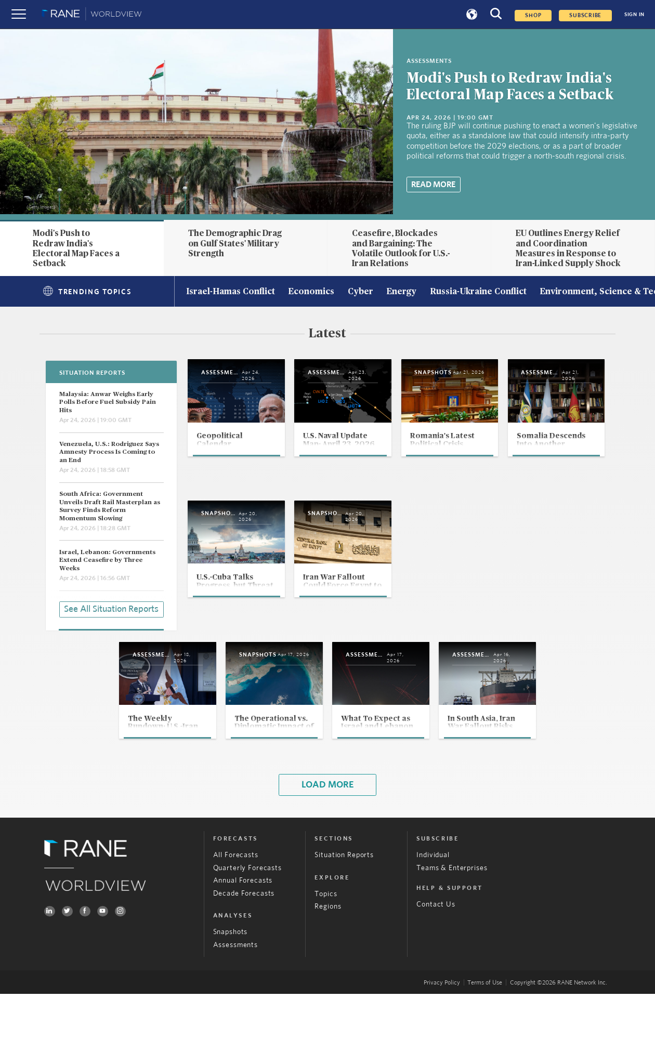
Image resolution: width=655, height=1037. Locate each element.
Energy (401, 292)
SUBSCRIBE (585, 15)
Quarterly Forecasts (247, 911)
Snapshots (230, 975)
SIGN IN (634, 14)
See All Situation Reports (111, 607)
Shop (533, 15)
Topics (326, 937)
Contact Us (435, 948)
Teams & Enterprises (451, 911)
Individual (433, 898)
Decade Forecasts (244, 936)
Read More (433, 184)
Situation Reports (344, 898)
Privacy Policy (442, 1026)
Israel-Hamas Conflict (230, 292)
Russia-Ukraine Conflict (478, 292)
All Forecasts (235, 898)
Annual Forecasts (243, 924)
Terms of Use (484, 1026)
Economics (311, 292)
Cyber (360, 292)
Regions (328, 950)
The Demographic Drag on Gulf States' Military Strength (235, 243)
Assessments (235, 988)
